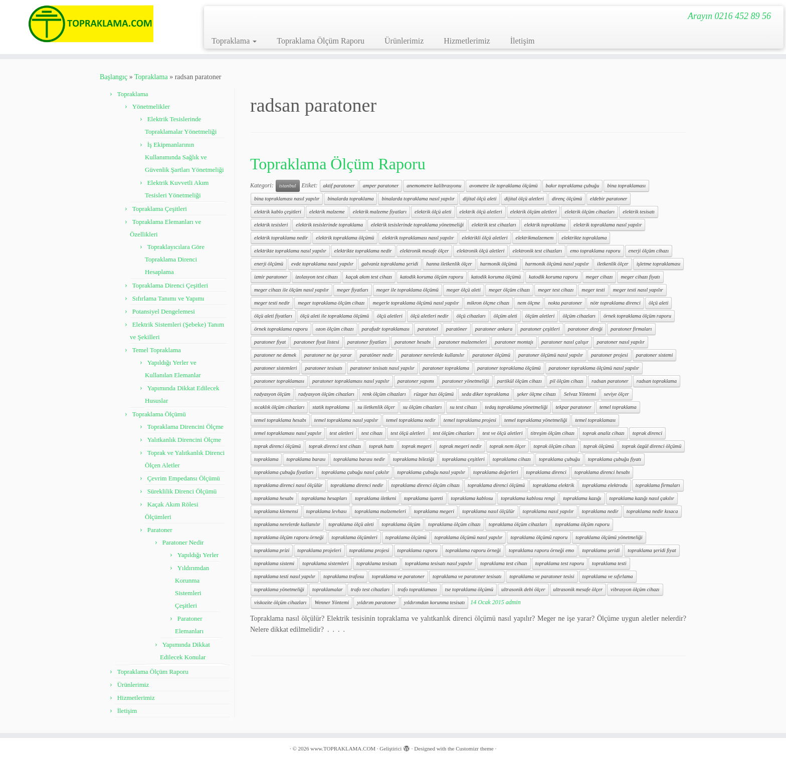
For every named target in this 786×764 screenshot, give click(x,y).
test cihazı (371, 433)
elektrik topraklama (545, 224)
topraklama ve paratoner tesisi (541, 576)
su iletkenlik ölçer (376, 407)
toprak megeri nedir (461, 446)
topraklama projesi (369, 550)
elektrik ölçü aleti (433, 211)
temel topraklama (618, 407)
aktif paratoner (339, 185)
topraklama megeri (434, 511)
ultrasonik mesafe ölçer (578, 589)
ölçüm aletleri (540, 316)
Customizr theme (474, 748)
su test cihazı (463, 407)
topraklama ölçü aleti (350, 524)
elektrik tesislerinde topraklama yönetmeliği (417, 224)
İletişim (522, 41)
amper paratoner (381, 185)
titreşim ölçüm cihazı (553, 433)
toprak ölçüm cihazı (554, 446)
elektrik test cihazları (494, 224)
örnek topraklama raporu (281, 329)
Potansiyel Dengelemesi (163, 311)
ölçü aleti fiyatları (273, 316)
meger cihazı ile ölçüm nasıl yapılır (291, 290)
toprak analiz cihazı (603, 433)
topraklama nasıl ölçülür (488, 511)
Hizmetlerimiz (467, 41)
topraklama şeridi (601, 550)
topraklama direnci (546, 472)
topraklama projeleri (319, 550)
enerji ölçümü (268, 264)
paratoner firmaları (631, 329)
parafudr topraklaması (386, 329)
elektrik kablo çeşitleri (277, 211)
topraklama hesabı (273, 498)
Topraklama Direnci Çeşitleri (170, 285)
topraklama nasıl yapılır (548, 511)
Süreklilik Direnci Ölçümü (182, 491)
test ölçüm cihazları (454, 433)
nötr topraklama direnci (615, 303)
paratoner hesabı (413, 342)
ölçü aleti (658, 303)
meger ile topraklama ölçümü (407, 290)
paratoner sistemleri (275, 368)
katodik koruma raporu (553, 277)
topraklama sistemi (274, 563)
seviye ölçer (616, 394)
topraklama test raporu (559, 563)
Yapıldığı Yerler (198, 555)
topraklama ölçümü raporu (538, 537)
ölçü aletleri (390, 316)
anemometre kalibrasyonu (434, 185)
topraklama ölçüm (401, 524)
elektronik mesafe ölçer (424, 250)
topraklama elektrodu (604, 485)
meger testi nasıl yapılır (638, 290)
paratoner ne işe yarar (328, 355)
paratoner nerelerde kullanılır (433, 355)
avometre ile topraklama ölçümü (503, 185)
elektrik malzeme (327, 211)
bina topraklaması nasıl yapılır (286, 198)
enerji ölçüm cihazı (649, 250)
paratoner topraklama (446, 368)
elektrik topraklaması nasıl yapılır (418, 237)
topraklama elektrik (553, 485)
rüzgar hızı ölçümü (434, 394)
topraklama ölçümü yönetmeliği (609, 537)
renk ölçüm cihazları (384, 394)
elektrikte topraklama (584, 237)
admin (513, 602)
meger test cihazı (555, 290)
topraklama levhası (326, 511)
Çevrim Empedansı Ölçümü (183, 478)
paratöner (456, 329)
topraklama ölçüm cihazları (518, 524)
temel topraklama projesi (470, 420)
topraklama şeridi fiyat (652, 550)
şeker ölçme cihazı (536, 394)
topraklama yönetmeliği (279, 589)
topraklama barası (305, 459)
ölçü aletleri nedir (430, 316)
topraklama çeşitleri (463, 459)
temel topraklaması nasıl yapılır (287, 433)
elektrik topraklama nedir (281, 237)
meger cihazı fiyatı (640, 277)
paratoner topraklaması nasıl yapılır (350, 381)
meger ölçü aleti (464, 290)
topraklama (266, 459)
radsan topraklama (657, 381)
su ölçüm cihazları (422, 407)
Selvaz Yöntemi (580, 394)
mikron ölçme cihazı (488, 303)
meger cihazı (599, 277)
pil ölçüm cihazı (566, 381)
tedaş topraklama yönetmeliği (516, 407)
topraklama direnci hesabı (602, 472)
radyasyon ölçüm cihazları (326, 394)
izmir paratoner (270, 277)
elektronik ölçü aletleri (480, 250)
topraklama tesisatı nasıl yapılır (438, 563)
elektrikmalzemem (535, 237)
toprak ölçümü (598, 446)
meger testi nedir (272, 303)
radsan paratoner (610, 381)
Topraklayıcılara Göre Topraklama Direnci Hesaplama (175, 259)
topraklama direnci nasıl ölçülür (288, 485)
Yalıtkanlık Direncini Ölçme (184, 439)
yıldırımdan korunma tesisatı (434, 602)
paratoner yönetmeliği (465, 381)
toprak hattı (381, 446)
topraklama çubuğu (559, 459)
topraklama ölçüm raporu (582, 524)
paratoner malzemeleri (463, 342)
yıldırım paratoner (376, 602)
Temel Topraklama (156, 350)
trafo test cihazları (370, 589)
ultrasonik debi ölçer (523, 589)
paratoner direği (585, 329)
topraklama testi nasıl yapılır (284, 576)
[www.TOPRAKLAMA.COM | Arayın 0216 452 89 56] (90, 24)
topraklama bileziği (413, 459)
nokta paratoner (565, 303)
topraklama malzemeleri (380, 511)
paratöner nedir (377, 355)
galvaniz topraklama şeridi (389, 264)
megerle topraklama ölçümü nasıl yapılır (415, 303)
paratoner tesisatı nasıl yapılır (382, 368)
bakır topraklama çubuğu (573, 185)
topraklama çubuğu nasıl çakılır (355, 472)
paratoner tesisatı (323, 368)
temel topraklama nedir (411, 420)
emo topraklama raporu (595, 250)
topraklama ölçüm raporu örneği (289, 537)
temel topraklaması (595, 420)
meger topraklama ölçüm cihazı (331, 303)
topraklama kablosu (472, 498)
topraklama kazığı (582, 498)
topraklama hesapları (324, 498)
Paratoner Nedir (183, 542)
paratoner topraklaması (279, 381)
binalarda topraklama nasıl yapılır (418, 198)
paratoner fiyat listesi (316, 342)
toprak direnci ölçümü (277, 446)
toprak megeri (417, 446)
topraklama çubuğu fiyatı (614, 459)
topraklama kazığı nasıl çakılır (642, 498)
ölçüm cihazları (579, 316)
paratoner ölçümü (491, 355)
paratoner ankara (493, 329)
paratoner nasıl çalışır (565, 342)
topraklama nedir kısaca (652, 511)
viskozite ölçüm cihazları (280, 602)
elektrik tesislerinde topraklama (329, 224)
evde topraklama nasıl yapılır (322, 264)
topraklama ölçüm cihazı (454, 524)
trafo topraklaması (417, 589)
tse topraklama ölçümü (469, 589)
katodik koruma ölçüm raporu (431, 277)
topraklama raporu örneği (473, 550)
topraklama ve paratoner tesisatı (467, 576)
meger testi (593, 290)
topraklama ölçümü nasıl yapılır (469, 537)
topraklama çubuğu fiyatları (283, 472)
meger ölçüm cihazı (509, 290)
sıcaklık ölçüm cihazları (279, 407)
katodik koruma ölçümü (496, 277)
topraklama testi (609, 563)
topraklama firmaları (658, 485)
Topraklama (234, 41)
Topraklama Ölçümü (159, 414)
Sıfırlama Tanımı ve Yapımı (168, 298)
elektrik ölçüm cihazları (589, 211)
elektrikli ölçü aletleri (485, 237)
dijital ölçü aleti (479, 198)
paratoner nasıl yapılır (621, 342)
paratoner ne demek (275, 355)
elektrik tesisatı (639, 211)
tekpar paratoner (573, 407)
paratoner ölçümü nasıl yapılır (550, 355)
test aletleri (341, 433)
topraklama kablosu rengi (528, 498)
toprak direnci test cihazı (335, 446)
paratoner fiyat (270, 342)
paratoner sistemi (654, 355)
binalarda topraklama (350, 198)
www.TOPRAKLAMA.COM (342, 748)
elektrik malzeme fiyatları (380, 211)
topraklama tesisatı (376, 563)
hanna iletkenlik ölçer (449, 264)
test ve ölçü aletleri (502, 433)
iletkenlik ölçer (613, 264)
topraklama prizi (271, 550)
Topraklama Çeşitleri (159, 208)
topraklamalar (327, 589)
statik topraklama (330, 407)
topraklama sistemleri (325, 563)
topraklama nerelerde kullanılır (287, 524)
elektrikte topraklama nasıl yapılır (290, 250)
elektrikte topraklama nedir (363, 250)
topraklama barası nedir (359, 459)
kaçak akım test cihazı (369, 277)
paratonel (428, 329)
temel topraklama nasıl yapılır (346, 420)
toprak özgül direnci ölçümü (651, 446)
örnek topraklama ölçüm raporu (637, 316)
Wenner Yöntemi (331, 602)
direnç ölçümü (567, 198)
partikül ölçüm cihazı (519, 381)
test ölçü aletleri (407, 433)
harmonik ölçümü (498, 264)
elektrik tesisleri (271, 224)
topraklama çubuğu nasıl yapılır (431, 472)
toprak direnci (647, 433)
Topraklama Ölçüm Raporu (320, 41)
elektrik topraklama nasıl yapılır (607, 224)
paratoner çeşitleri (539, 329)
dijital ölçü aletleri (524, 198)
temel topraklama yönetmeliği (535, 420)
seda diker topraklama (485, 394)
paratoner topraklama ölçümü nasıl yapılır (594, 368)
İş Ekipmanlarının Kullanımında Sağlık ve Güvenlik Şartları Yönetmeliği (184, 157)
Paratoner (159, 530)
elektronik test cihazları (537, 250)
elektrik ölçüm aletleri (533, 211)
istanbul (287, 185)
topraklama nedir (600, 511)
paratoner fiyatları (366, 342)
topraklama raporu (418, 550)
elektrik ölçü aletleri (481, 211)
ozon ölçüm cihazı (335, 329)
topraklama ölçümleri (354, 537)
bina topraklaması (626, 185)
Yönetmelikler (151, 106)
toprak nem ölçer (508, 446)
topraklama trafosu (343, 576)
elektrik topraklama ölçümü (345, 237)
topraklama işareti (423, 498)
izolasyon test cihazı (316, 277)
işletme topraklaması (659, 264)
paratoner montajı (514, 342)
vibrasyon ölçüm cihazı (635, 589)
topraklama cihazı (512, 459)
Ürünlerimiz (404, 41)
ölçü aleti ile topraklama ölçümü (334, 316)
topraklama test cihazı (503, 563)
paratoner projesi (609, 355)
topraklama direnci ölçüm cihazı (425, 485)
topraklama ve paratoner (398, 576)
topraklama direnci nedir (356, 485)
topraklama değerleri (495, 472)
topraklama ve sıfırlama (607, 576)
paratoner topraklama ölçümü (509, 368)
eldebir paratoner (608, 198)
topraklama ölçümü (406, 537)
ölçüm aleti (505, 316)
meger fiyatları (352, 290)
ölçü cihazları (471, 316)
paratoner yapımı (416, 381)
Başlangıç (113, 77)
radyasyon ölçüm (272, 394)
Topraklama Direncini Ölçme (185, 426)
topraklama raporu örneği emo (541, 550)
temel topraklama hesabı (280, 420)
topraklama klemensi (276, 511)
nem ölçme (528, 303)
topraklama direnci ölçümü (496, 485)
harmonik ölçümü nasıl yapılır (557, 264)
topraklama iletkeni (375, 498)
